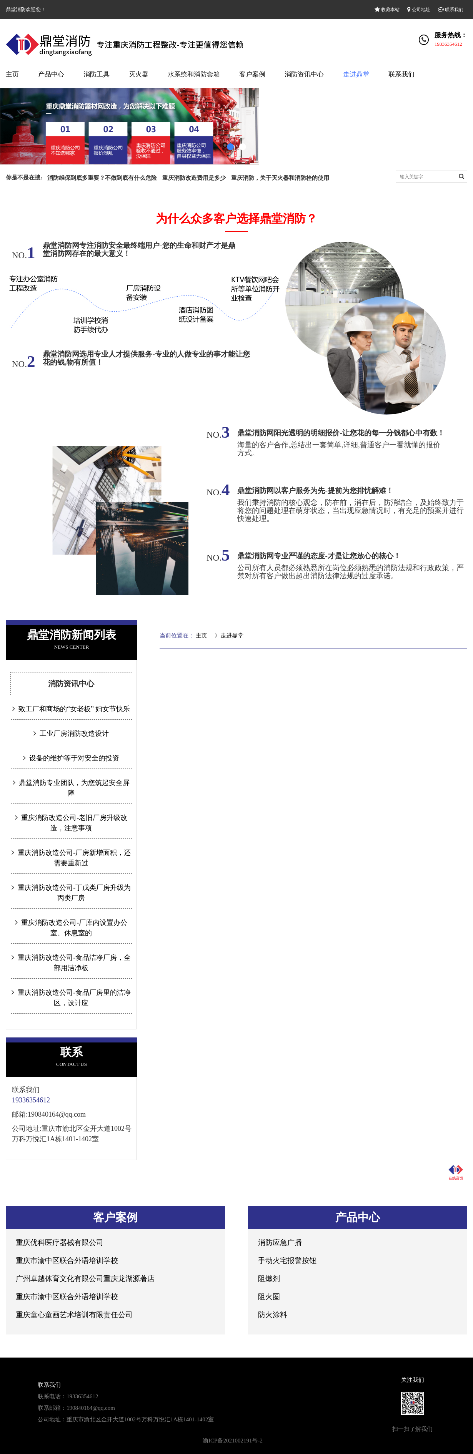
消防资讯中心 (304, 74)
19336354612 (448, 44)
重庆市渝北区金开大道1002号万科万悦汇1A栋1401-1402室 (140, 1419)
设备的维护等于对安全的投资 (74, 758)
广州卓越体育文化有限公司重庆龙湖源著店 (85, 1279)
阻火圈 (269, 1297)
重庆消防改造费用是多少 (194, 178)
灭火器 (138, 74)
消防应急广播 (280, 1242)
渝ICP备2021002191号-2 (233, 1440)
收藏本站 (387, 9)
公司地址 (418, 9)
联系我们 (450, 9)
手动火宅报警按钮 (287, 1260)
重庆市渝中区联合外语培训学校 (67, 1260)
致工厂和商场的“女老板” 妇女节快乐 (73, 709)
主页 (12, 74)
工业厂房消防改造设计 (73, 733)
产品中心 (51, 74)
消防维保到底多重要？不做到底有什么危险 (102, 178)
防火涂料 (272, 1315)
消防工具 (96, 74)
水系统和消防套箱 (194, 74)
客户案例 (252, 74)
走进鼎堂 (356, 74)
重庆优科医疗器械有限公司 (59, 1242)
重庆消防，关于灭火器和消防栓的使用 (280, 178)
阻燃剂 (269, 1279)
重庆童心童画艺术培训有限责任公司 (74, 1315)
